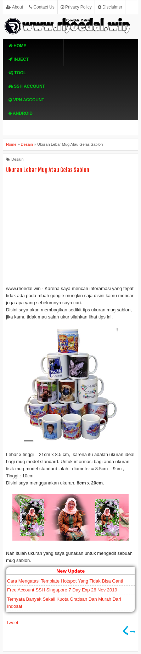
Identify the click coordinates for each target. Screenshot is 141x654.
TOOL (17, 72)
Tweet (12, 622)
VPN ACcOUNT (26, 99)
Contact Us (42, 7)
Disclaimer (110, 7)
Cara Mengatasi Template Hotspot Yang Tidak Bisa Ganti (65, 581)
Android (21, 113)
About (14, 7)
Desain (17, 159)
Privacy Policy (76, 7)
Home (17, 45)
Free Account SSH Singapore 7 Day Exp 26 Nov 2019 (62, 590)
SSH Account (27, 86)
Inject (19, 59)
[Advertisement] (70, 231)
